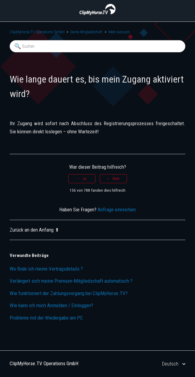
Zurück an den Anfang (34, 230)
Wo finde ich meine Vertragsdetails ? (46, 269)
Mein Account (119, 32)
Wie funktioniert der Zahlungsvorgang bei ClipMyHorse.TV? (69, 293)
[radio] (82, 178)
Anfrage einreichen (117, 209)
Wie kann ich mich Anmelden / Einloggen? (51, 305)
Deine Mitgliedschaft (86, 32)
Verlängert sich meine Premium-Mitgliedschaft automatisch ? (71, 281)
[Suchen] (97, 46)
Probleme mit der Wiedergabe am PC (46, 318)
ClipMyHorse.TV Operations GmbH (37, 32)
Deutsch (171, 364)
